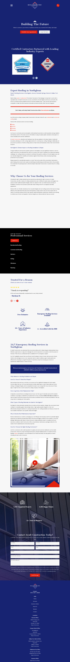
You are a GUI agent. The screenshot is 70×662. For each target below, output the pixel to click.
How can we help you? (15, 560)
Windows (14, 130)
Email (37, 547)
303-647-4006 (35, 592)
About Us (35, 606)
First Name (13, 542)
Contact (35, 611)
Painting (13, 128)
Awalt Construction (16, 139)
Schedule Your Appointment (29, 32)
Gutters (13, 126)
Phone (12, 547)
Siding (13, 124)
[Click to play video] (34, 462)
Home (35, 598)
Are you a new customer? (16, 555)
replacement (24, 98)
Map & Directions (35, 625)
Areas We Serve (44, 32)
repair (18, 98)
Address (12, 551)
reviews (16, 433)
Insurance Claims (35, 604)
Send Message (35, 575)
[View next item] (36, 78)
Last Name (38, 542)
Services (35, 601)
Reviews (35, 609)
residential (49, 117)
